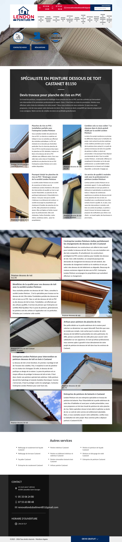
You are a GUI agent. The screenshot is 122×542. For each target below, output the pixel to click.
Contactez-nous (20, 47)
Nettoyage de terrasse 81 (90, 19)
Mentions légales (42, 539)
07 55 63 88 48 (56, 7)
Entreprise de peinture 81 (41, 19)
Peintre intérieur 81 (77, 19)
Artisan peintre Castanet (59, 465)
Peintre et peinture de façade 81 (83, 19)
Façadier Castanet (24, 459)
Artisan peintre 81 (63, 19)
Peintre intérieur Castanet (59, 448)
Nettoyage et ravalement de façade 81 (69, 19)
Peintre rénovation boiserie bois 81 (48, 19)
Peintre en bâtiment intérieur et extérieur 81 (103, 19)
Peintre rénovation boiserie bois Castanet (61, 460)
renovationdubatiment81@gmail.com (75, 8)
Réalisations (40, 47)
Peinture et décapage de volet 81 (109, 19)
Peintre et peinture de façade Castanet (93, 449)
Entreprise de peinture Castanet (94, 459)
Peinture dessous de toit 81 (96, 19)
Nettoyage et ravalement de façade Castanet (30, 449)
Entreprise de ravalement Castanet (30, 465)
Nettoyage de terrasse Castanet (29, 454)
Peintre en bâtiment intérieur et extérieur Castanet (61, 455)
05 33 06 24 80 (44, 7)
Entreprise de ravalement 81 (56, 19)
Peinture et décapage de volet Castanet (93, 455)
